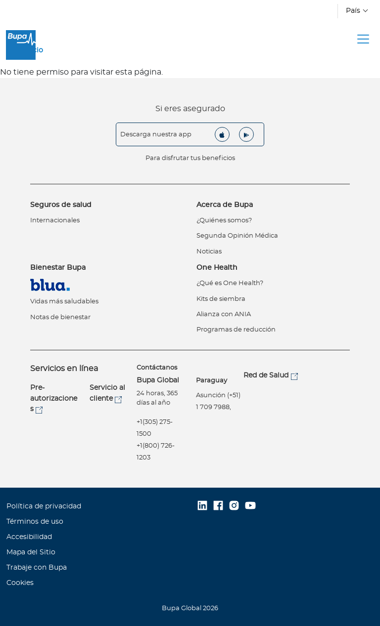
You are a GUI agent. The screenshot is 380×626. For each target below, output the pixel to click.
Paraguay (211, 380)
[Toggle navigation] (363, 39)
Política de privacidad (43, 506)
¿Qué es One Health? (229, 283)
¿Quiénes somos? (224, 220)
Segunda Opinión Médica (237, 236)
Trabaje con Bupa (36, 567)
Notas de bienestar (60, 317)
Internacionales (55, 220)
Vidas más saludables (64, 301)
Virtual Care (52, 285)
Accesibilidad (29, 537)
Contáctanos (157, 368)
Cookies (20, 583)
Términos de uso (34, 521)
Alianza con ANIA (223, 314)
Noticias (209, 252)
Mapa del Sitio (30, 552)
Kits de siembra (220, 299)
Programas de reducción (236, 330)
